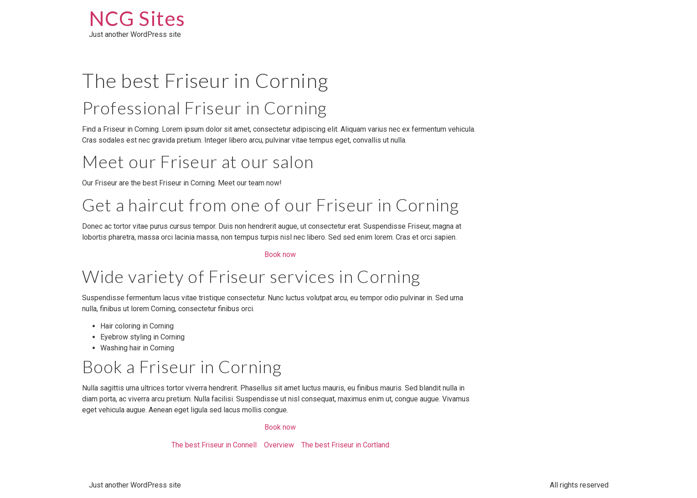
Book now (280, 254)
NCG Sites (137, 18)
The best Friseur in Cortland (345, 445)
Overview (279, 445)
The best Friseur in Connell (214, 445)
